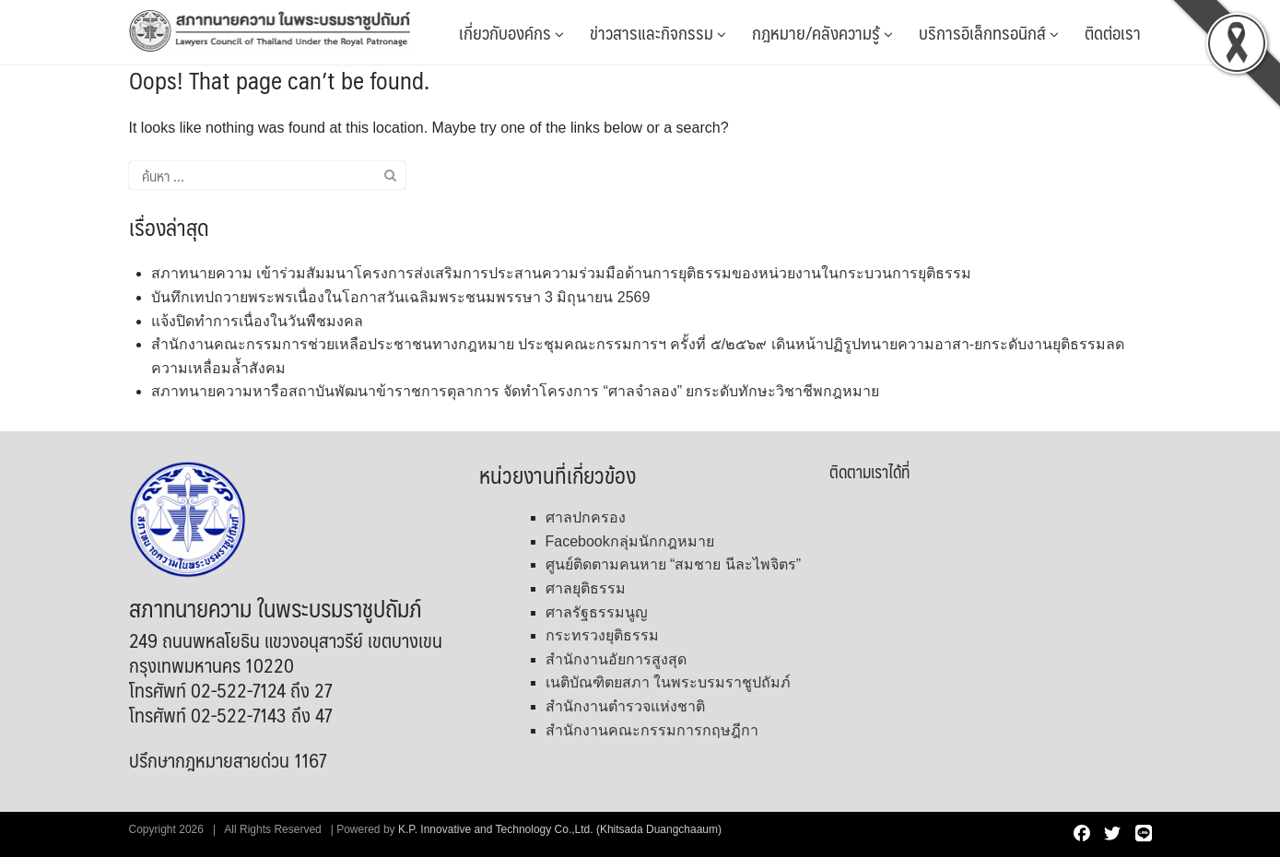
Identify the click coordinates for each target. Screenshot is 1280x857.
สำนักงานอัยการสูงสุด (616, 659)
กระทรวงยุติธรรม (602, 635)
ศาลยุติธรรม (586, 588)
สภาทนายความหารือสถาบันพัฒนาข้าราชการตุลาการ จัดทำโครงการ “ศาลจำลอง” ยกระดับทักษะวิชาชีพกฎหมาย (515, 391)
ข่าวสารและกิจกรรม (658, 32)
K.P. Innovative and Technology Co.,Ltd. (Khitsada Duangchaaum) (560, 829)
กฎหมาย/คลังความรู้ (822, 32)
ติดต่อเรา (1113, 32)
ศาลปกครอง (586, 517)
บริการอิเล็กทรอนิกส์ (989, 32)
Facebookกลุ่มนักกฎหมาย (630, 541)
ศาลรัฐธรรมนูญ (597, 612)
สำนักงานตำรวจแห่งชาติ (625, 706)
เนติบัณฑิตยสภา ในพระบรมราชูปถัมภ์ (668, 682)
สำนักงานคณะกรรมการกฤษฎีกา (652, 730)
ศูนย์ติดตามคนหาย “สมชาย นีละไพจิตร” (674, 564)
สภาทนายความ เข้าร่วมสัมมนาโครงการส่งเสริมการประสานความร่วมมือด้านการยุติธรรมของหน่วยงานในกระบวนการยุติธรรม (561, 273)
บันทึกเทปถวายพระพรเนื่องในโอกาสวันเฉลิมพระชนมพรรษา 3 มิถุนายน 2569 (401, 297)
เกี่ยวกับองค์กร (511, 32)
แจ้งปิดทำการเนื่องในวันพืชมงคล (257, 321)
